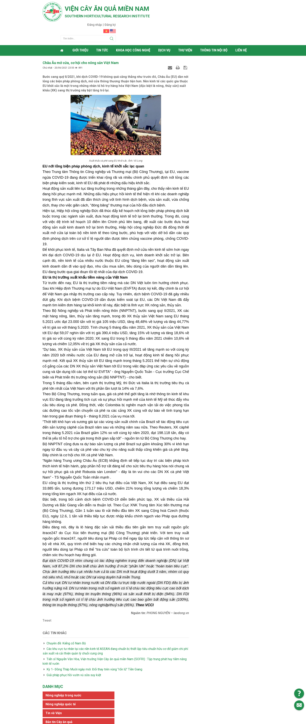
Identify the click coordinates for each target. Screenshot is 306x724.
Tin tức (103, 30)
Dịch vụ (165, 30)
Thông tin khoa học (210, 103)
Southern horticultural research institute (108, 16)
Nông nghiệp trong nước (213, 51)
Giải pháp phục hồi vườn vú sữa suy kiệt (74, 654)
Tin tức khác (205, 86)
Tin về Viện (204, 69)
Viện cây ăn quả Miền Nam (107, 9)
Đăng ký (257, 5)
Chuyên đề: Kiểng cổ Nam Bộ (66, 623)
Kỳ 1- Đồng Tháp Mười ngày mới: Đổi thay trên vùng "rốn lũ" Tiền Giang (94, 649)
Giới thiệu (81, 30)
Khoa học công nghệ (134, 30)
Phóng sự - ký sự (208, 95)
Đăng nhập (242, 5)
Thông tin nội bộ (214, 30)
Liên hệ (241, 30)
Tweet (47, 600)
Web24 (190, 720)
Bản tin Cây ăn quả (209, 78)
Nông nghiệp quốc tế (211, 60)
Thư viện (186, 30)
